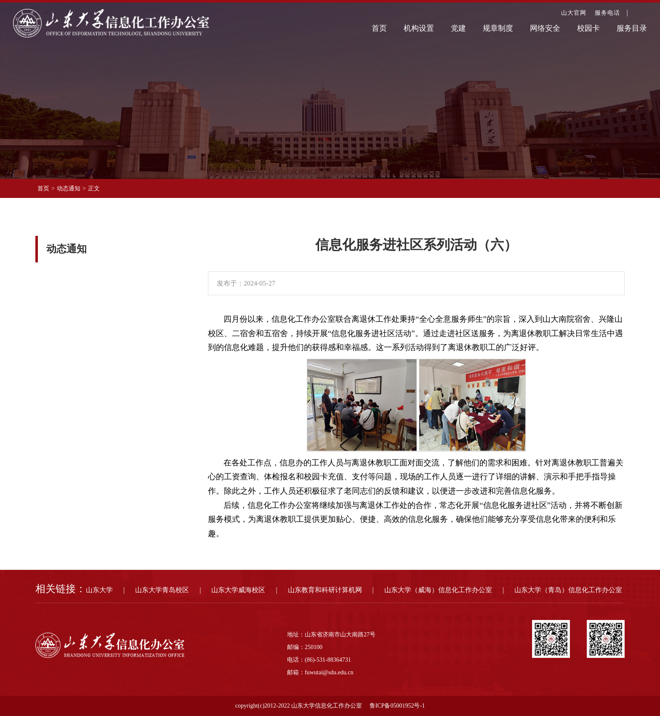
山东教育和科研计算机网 (325, 589)
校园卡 (588, 28)
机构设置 (419, 28)
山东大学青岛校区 (162, 589)
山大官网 (573, 13)
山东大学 (99, 589)
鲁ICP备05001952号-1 (397, 706)
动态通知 (68, 188)
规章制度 (498, 28)
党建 (458, 28)
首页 (379, 28)
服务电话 (607, 13)
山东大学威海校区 (238, 589)
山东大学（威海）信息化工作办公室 (438, 589)
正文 (94, 188)
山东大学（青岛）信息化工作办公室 (568, 589)
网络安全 (545, 28)
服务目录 (632, 28)
